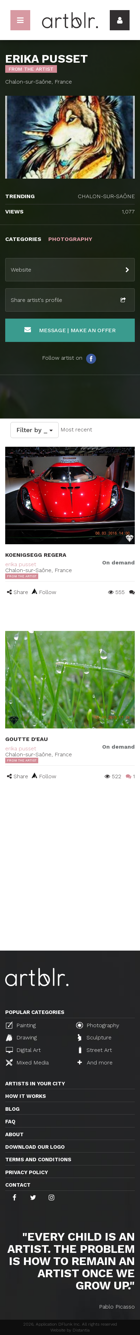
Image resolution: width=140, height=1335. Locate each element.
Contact (18, 1185)
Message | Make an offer (70, 330)
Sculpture (95, 1037)
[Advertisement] (70, 877)
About (14, 1134)
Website (21, 269)
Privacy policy (26, 1172)
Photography (97, 1025)
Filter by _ (34, 430)
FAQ (10, 1121)
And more (95, 1062)
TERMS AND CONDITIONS (38, 1159)
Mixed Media (27, 1062)
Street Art (94, 1049)
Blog (12, 1109)
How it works (25, 1096)
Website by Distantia (70, 1330)
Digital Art (23, 1050)
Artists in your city (35, 1083)
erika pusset (20, 564)
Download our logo (35, 1147)
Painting (21, 1025)
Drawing (21, 1037)
